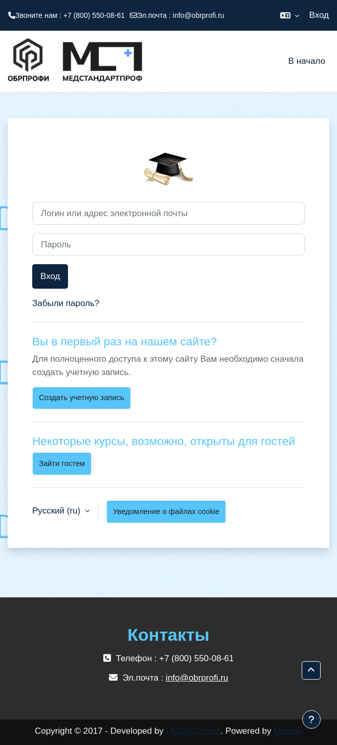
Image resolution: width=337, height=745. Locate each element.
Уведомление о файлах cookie (166, 511)
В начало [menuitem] (306, 61)
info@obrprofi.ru (198, 15)
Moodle (288, 731)
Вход (319, 15)
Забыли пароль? (65, 303)
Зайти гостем (62, 463)
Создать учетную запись (81, 397)
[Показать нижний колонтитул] (311, 719)
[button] (289, 15)
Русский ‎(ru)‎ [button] (57, 511)
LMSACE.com (193, 731)
